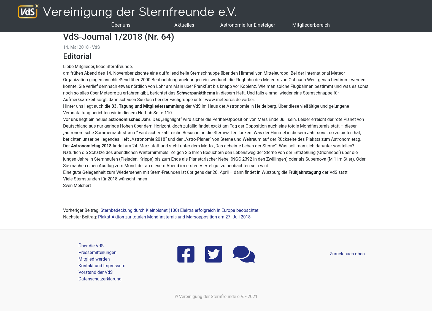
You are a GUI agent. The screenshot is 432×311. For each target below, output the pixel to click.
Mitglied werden (94, 259)
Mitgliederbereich (311, 25)
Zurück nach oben (347, 253)
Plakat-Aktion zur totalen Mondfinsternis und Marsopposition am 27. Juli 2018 (174, 217)
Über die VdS (91, 245)
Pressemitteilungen (97, 252)
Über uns (120, 25)
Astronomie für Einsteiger (247, 25)
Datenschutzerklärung (100, 279)
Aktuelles (184, 25)
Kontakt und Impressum (102, 265)
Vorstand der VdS (96, 272)
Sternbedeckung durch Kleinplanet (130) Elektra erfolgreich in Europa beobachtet (179, 210)
